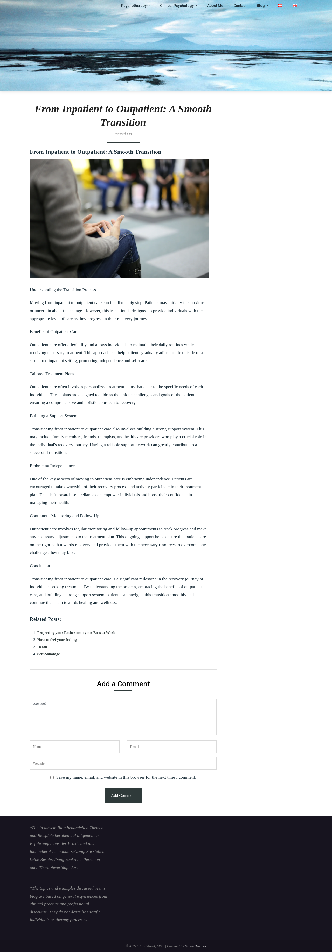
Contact (240, 6)
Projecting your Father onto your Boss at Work (76, 633)
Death (42, 647)
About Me (216, 6)
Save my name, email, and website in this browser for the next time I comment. (126, 777)
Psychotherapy (137, 6)
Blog (261, 6)
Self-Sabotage (48, 654)
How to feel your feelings (57, 640)
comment (123, 717)
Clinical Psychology (178, 6)
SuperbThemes (195, 946)
